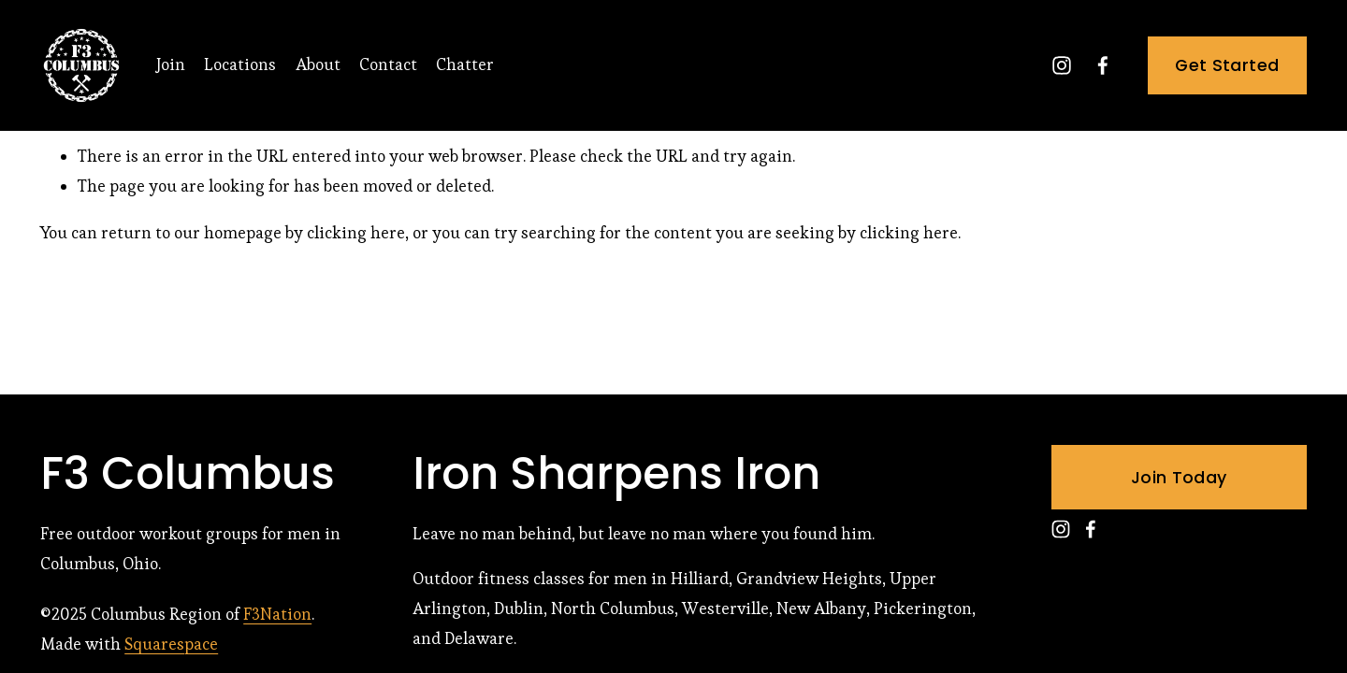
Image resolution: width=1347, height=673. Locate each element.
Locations (240, 64)
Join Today (1179, 477)
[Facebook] (1103, 65)
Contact (388, 64)
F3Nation (277, 614)
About (318, 64)
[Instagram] (1061, 65)
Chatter (465, 64)
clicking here (356, 232)
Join (170, 64)
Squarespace (171, 644)
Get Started (1227, 65)
